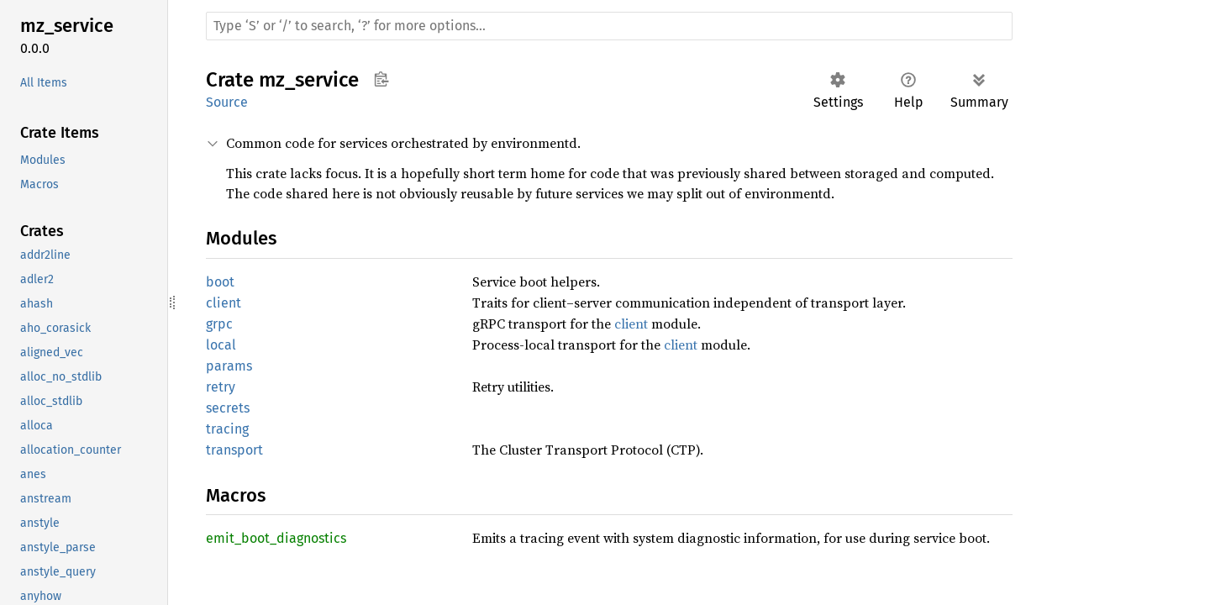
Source (227, 102)
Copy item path (381, 79)
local (221, 345)
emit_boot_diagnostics (276, 538)
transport (234, 450)
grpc (219, 324)
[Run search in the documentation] (609, 26)
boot (220, 282)
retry (220, 387)
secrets (228, 408)
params (229, 366)
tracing (227, 429)
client (223, 303)
